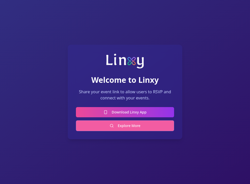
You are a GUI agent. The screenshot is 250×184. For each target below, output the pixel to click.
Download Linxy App (125, 112)
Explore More (125, 125)
